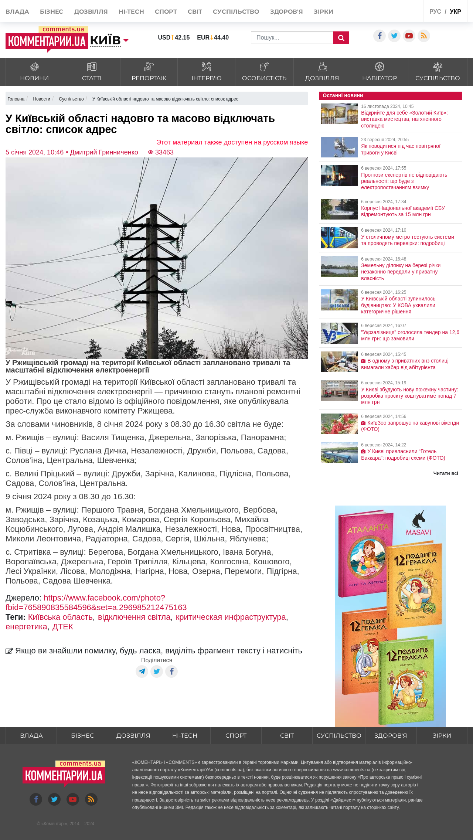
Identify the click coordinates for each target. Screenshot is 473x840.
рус (435, 11)
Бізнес (51, 11)
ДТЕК (62, 626)
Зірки (323, 11)
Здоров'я (286, 11)
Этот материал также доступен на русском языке (232, 142)
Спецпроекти (400, 10)
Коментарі (54, 823)
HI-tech (131, 11)
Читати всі (445, 473)
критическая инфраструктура (231, 617)
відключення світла (134, 617)
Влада (17, 11)
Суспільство (236, 11)
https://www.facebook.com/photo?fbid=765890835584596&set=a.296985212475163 (96, 602)
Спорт (166, 11)
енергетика (26, 626)
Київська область (60, 617)
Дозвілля (91, 11)
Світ (195, 11)
